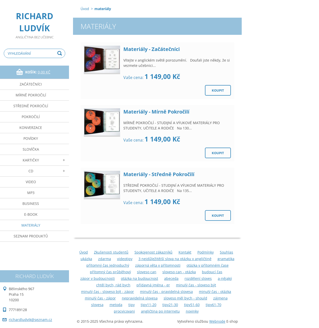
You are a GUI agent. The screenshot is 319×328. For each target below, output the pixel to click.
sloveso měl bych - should (185, 298)
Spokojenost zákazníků (153, 252)
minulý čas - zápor (100, 298)
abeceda (171, 278)
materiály (30, 225)
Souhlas (226, 252)
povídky (30, 138)
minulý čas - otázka (215, 291)
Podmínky (205, 252)
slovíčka (31, 149)
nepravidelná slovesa (140, 298)
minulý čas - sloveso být (196, 285)
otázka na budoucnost (139, 278)
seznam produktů (31, 236)
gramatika (226, 258)
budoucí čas (212, 271)
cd (30, 171)
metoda (116, 304)
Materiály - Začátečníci (151, 49)
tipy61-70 (213, 304)
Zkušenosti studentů (111, 252)
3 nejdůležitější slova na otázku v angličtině (174, 258)
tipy (131, 304)
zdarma (104, 258)
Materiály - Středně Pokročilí (158, 174)
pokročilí (31, 116)
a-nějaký (225, 278)
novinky (192, 311)
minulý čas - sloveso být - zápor (107, 291)
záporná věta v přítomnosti (158, 265)
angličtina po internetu (160, 311)
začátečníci (31, 84)
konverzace (30, 127)
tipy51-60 (192, 304)
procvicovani (124, 311)
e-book (31, 214)
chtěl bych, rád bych (113, 285)
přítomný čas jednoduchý (107, 265)
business (30, 203)
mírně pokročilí (31, 95)
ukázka (86, 258)
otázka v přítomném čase (208, 265)
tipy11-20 (148, 304)
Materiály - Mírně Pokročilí (156, 111)
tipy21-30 (170, 304)
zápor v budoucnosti (97, 278)
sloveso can (146, 271)
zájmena (220, 298)
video (31, 181)
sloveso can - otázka (179, 271)
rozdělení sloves (198, 278)
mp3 (30, 192)
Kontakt (185, 252)
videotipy (124, 258)
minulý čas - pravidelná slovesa (166, 291)
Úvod (85, 8)
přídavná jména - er (153, 285)
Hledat (60, 53)
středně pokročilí (30, 105)
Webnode (217, 321)
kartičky (31, 160)
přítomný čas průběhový (110, 271)
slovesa (97, 304)
